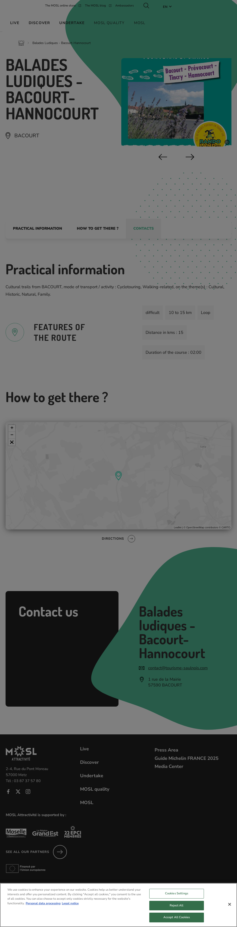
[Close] (230, 908)
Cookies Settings (176, 897)
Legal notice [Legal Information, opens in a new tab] (70, 907)
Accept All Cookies (176, 921)
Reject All (176, 909)
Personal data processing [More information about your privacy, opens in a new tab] (43, 907)
